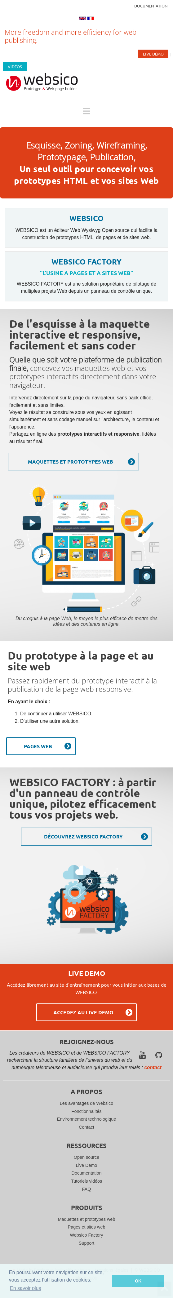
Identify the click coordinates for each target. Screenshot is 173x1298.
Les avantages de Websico (86, 1103)
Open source (86, 1157)
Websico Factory (86, 1235)
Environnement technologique (86, 1119)
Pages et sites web (86, 1227)
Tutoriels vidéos (86, 1181)
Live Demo (86, 1165)
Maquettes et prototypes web (86, 1219)
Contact (86, 1127)
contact (152, 1067)
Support (86, 1243)
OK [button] (138, 1280)
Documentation (150, 5)
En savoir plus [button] (25, 1288)
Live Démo (153, 53)
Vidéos (15, 66)
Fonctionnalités (87, 1111)
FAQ (86, 1189)
